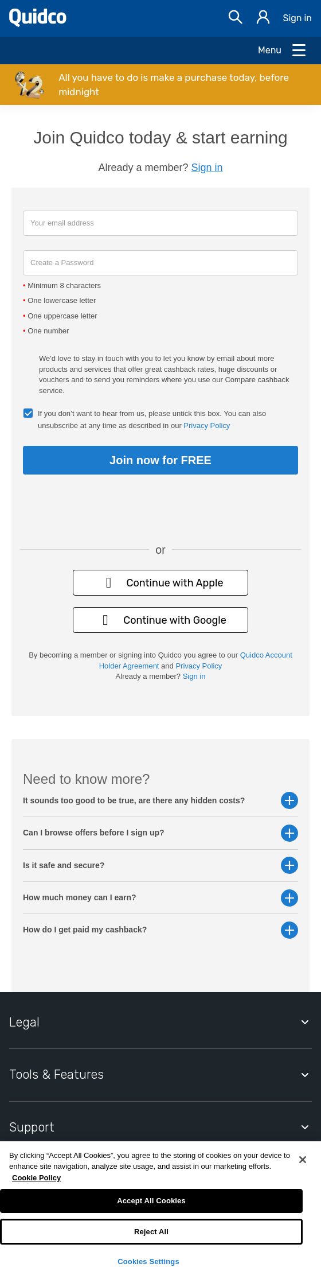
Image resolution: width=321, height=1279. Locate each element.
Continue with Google (160, 620)
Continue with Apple (160, 583)
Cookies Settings (148, 1261)
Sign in (297, 18)
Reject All (151, 1231)
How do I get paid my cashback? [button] (160, 930)
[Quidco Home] (37, 24)
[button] (160, 84)
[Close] (302, 1159)
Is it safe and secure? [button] (160, 865)
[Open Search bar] (236, 18)
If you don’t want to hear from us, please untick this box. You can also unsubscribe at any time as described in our (152, 419)
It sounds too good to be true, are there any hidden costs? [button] (160, 800)
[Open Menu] (282, 50)
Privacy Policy (206, 425)
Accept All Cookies (151, 1200)
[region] (160, 1210)
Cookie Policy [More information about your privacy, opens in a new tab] (36, 1177)
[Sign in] (263, 18)
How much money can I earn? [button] (160, 897)
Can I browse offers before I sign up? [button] (160, 833)
